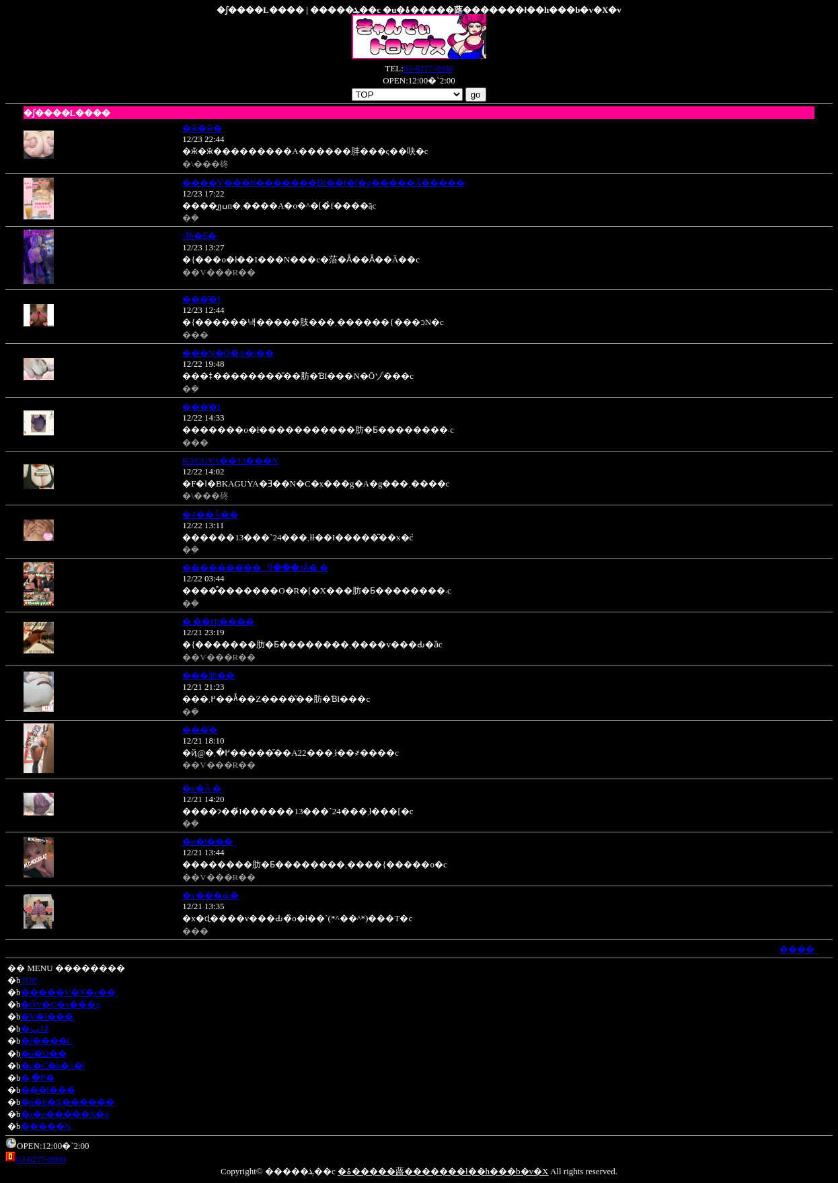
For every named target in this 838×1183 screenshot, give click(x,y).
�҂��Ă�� (209, 514)
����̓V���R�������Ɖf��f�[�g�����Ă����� (323, 183)
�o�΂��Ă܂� (201, 788)
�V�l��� (47, 1016)
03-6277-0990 (428, 68)
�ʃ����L (47, 1041)
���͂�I (201, 299)
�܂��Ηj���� (218, 621)
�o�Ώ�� (44, 1053)
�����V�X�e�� (68, 992)
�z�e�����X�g (65, 1114)
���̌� (199, 730)
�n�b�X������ (67, 1102)
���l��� (48, 1090)
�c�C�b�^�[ (53, 1066)
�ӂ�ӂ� (202, 128)
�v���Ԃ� (210, 895)
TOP (29, 980)
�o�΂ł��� (207, 841)
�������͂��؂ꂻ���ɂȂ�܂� (255, 568)
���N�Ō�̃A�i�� (228, 353)
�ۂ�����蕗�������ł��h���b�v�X (443, 1171)
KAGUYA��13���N (230, 461)
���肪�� (208, 675)
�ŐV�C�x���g (60, 1004)
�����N (46, 1126)
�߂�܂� (37, 1078)
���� (796, 949)
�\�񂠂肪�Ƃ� (199, 236)
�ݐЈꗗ (35, 1029)
